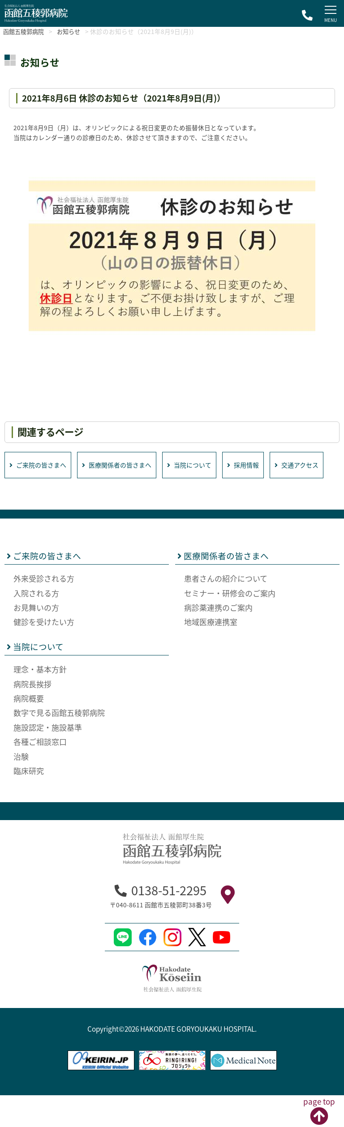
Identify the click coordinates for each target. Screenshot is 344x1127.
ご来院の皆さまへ (39, 465)
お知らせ (76, 31)
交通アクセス (32, 496)
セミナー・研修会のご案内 (229, 624)
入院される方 (36, 624)
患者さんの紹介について (225, 610)
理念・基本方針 (40, 701)
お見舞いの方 (36, 639)
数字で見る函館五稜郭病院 (59, 744)
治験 (21, 788)
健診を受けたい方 (43, 653)
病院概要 (28, 730)
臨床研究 (28, 802)
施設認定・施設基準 (47, 759)
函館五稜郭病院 (26, 31)
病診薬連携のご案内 (218, 639)
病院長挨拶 (32, 715)
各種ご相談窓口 (40, 773)
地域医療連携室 (210, 653)
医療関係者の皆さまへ (123, 465)
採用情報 (256, 465)
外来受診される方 (43, 610)
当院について (200, 465)
